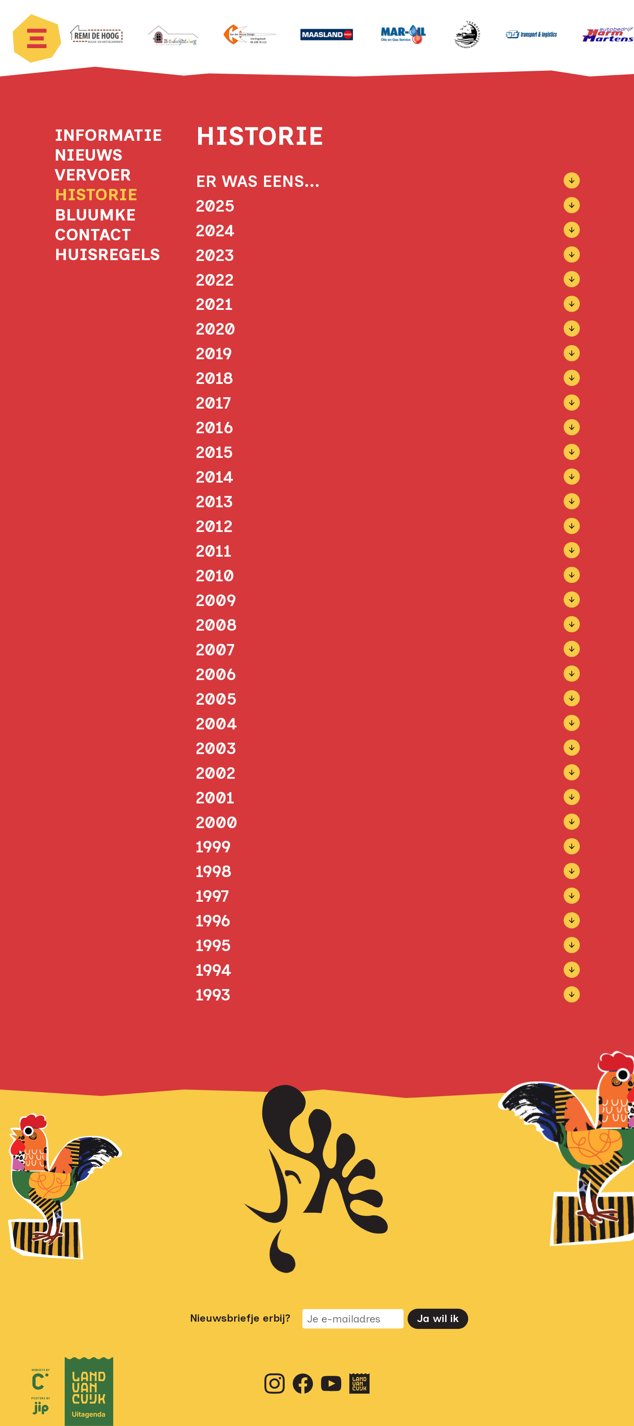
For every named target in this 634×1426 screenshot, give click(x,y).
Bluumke (95, 215)
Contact (93, 234)
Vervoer (93, 174)
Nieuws (88, 155)
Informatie (105, 135)
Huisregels (105, 254)
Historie (96, 194)
